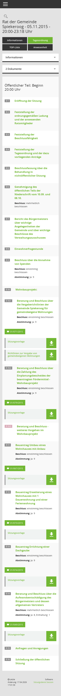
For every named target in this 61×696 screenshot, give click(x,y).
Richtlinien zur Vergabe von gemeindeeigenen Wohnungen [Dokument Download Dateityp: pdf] (24, 354)
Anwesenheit (40, 47)
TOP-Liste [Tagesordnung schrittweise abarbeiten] (15, 47)
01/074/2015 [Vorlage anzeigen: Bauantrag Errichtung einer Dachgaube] (16, 570)
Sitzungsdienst (43, 682)
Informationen (14, 40)
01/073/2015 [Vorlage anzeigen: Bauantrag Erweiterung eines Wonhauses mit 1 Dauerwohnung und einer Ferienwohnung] (16, 522)
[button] (51, 343)
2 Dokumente (14, 69)
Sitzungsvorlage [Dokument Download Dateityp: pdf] (16, 341)
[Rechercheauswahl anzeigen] (5, 16)
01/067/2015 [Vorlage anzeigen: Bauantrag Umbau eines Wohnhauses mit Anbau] (16, 468)
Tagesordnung (40, 40)
